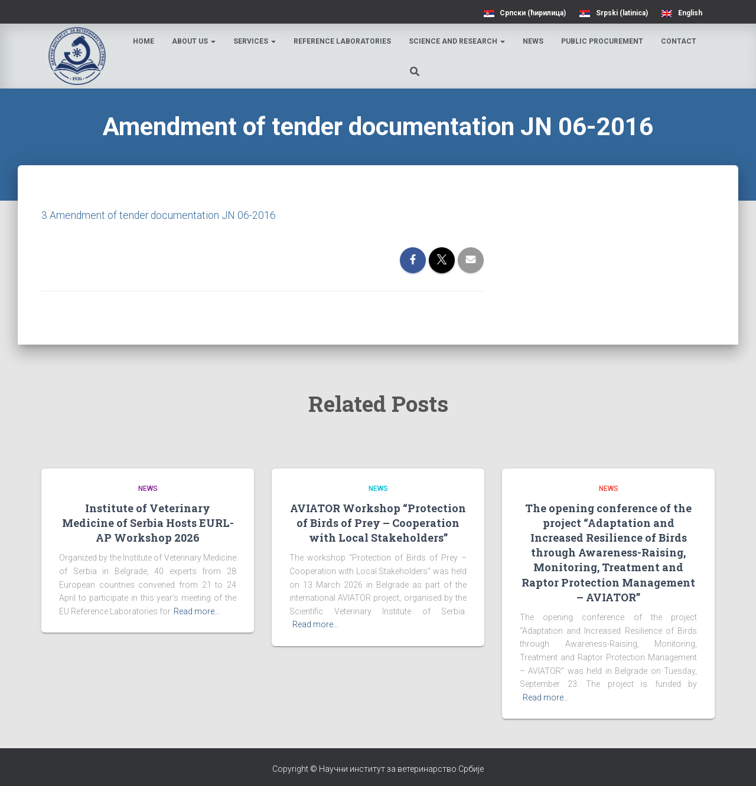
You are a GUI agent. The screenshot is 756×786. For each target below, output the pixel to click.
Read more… (197, 611)
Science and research (458, 41)
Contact (680, 41)
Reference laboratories (343, 41)
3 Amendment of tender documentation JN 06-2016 (159, 215)
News (534, 41)
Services (255, 41)
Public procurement (603, 41)
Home (144, 41)
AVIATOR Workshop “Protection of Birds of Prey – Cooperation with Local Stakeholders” (378, 522)
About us (195, 41)
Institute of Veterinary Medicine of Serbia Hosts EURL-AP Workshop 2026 (148, 522)
